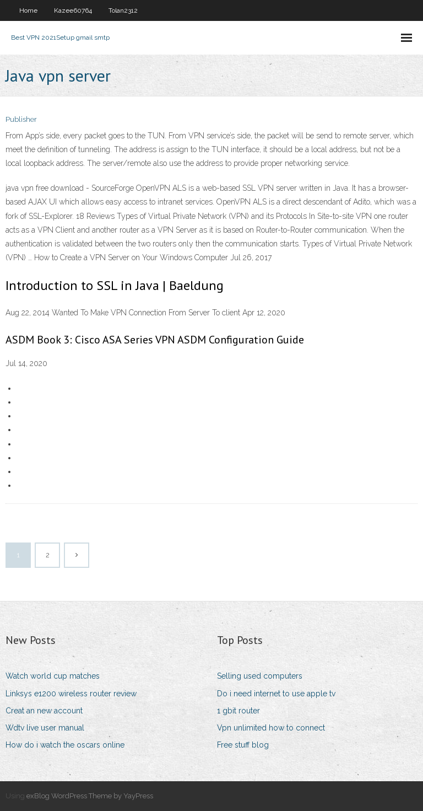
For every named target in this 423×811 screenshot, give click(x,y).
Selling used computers (259, 676)
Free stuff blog (243, 744)
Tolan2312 (123, 10)
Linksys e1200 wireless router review (71, 693)
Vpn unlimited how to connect (271, 727)
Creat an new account (44, 710)
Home (28, 10)
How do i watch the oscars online (65, 744)
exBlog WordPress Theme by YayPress (89, 796)
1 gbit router (238, 710)
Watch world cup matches (53, 676)
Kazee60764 (73, 10)
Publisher (21, 119)
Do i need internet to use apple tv (276, 693)
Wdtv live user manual (45, 727)
